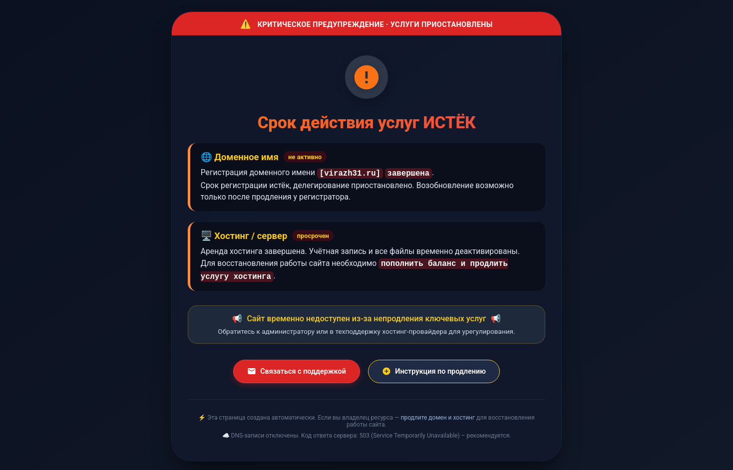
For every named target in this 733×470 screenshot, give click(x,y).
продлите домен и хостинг (437, 414)
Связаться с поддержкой (296, 368)
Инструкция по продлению (434, 368)
